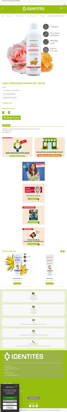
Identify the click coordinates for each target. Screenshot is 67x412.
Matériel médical (20, 16)
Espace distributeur (33, 397)
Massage (43, 16)
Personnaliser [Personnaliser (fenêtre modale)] (10, 404)
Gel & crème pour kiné (32, 16)
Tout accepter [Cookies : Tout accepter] (9, 397)
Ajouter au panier (11, 117)
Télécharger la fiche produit (9, 97)
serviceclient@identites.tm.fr (13, 375)
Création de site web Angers (53, 410)
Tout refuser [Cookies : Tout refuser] (10, 400)
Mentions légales (32, 410)
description (6, 125)
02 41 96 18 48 (9, 372)
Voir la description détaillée (9, 94)
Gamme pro (9, 16)
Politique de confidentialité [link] (10, 407)
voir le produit (17, 283)
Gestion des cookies (41, 410)
